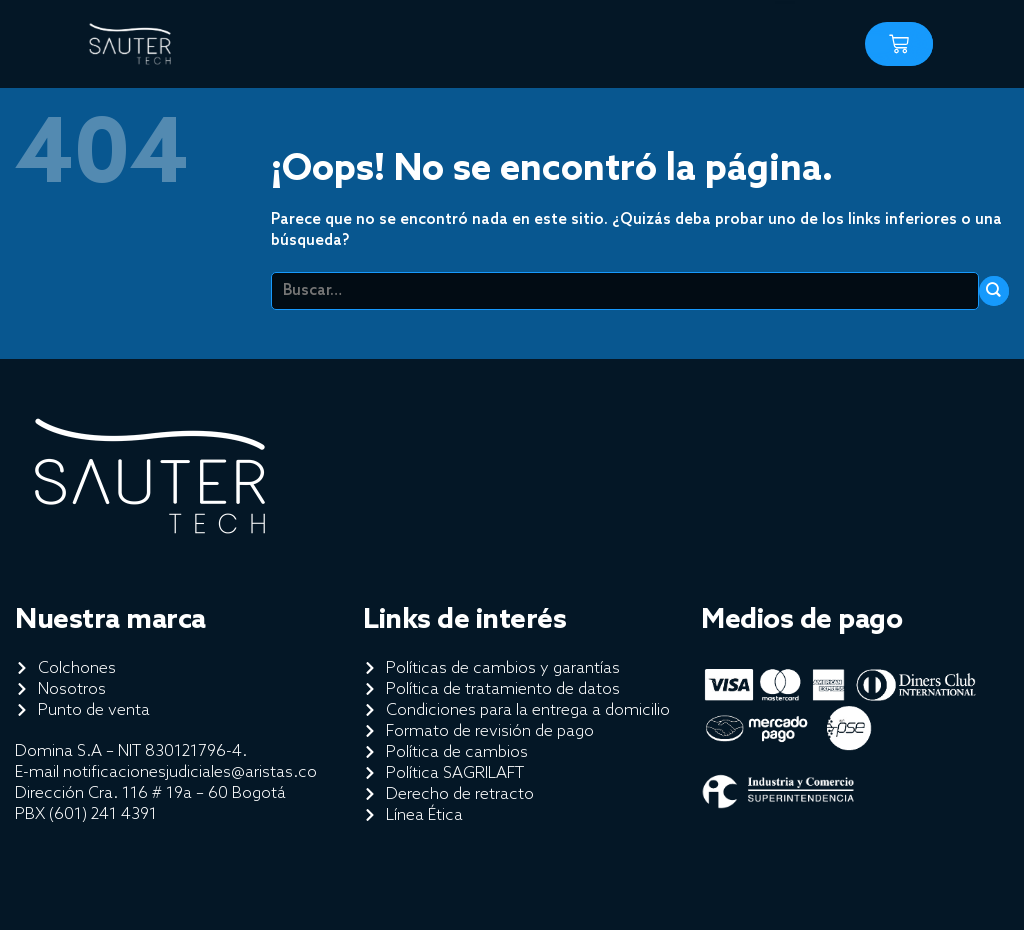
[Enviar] (994, 291)
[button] (784, 38)
